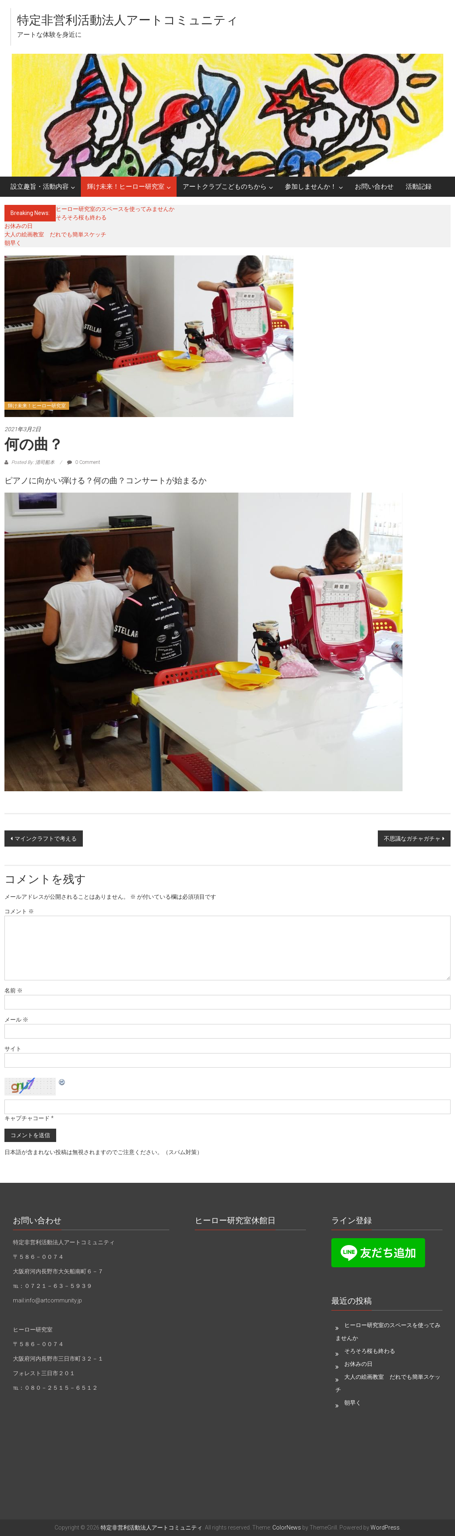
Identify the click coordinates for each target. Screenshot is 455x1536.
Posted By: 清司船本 (33, 462)
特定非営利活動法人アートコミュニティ (127, 20)
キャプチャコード (27, 1118)
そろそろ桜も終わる (81, 217)
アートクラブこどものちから (225, 186)
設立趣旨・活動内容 (40, 186)
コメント (19, 911)
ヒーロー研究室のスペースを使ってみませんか (115, 209)
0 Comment (83, 462)
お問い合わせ (374, 186)
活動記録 (419, 186)
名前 (13, 990)
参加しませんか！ (311, 186)
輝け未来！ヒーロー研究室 (125, 186)
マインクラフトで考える (46, 838)
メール (16, 1019)
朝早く (12, 243)
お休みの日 (18, 226)
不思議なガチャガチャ (412, 838)
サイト (12, 1048)
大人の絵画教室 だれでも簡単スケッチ (55, 234)
